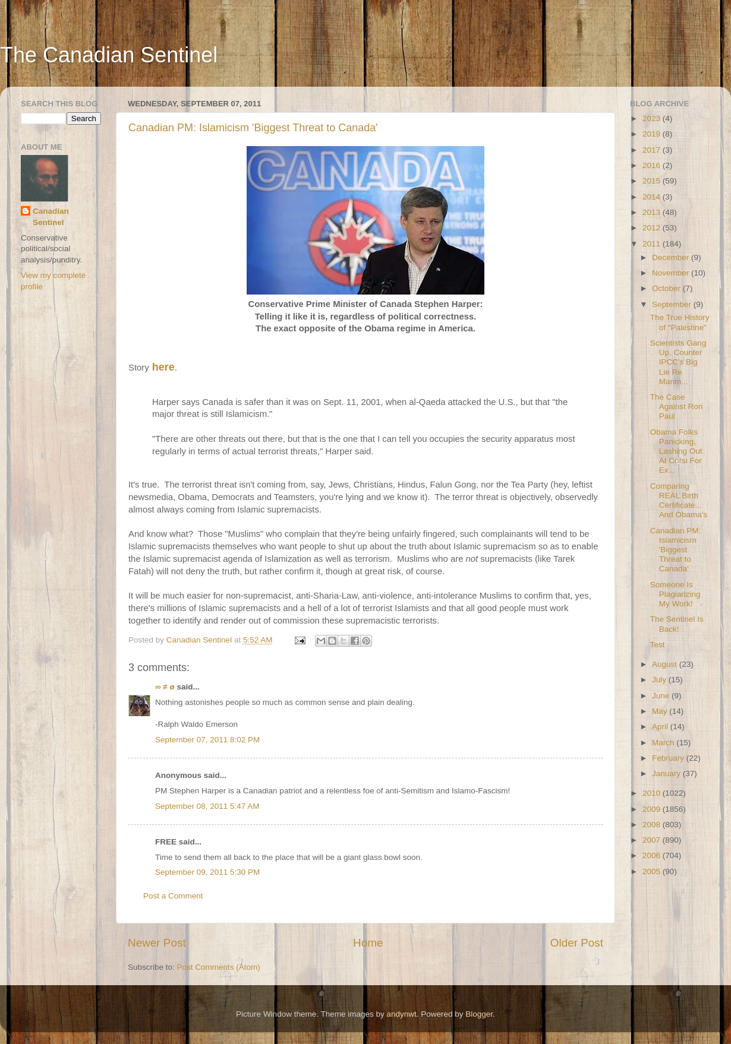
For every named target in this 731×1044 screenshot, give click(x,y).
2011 (652, 243)
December (671, 257)
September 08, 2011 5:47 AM (207, 806)
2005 (652, 871)
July (660, 679)
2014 (652, 196)
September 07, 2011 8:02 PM (207, 739)
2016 (652, 165)
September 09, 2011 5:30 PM (207, 872)
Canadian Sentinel (51, 217)
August (665, 664)
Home (368, 943)
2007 (652, 840)
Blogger (479, 1014)
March (664, 742)
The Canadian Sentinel (109, 55)
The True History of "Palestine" (680, 322)
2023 (652, 118)
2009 (652, 809)
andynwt (401, 1014)
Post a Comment (173, 895)
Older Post (576, 943)
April (661, 726)
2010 (652, 793)
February (669, 758)
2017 (652, 149)
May (660, 711)
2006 (652, 855)
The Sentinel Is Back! (677, 624)
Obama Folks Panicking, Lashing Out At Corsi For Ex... (676, 451)
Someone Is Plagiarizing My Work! (675, 594)
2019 (652, 133)
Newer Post (157, 943)
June (662, 695)
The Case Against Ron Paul (676, 406)
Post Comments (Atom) (218, 967)
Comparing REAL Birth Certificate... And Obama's (678, 501)
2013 (652, 212)
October (667, 288)
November (671, 272)
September (673, 304)
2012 (652, 227)
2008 (652, 824)
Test (657, 644)
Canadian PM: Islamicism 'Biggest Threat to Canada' (253, 128)
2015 (652, 180)
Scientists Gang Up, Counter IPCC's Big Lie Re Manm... (678, 362)
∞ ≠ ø (165, 686)
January (667, 773)
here (162, 367)
